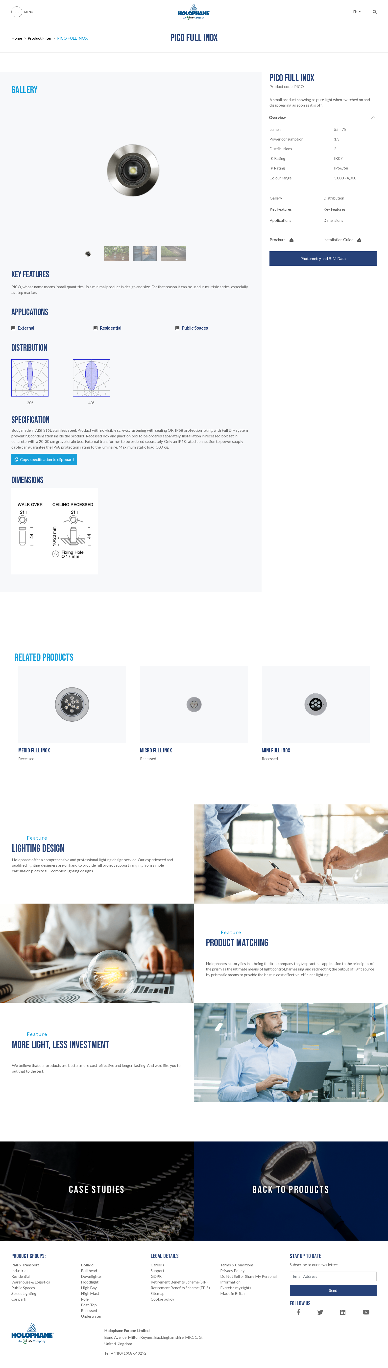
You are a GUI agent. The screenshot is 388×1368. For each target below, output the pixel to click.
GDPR (156, 1276)
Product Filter (39, 38)
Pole (85, 1299)
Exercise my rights (235, 1287)
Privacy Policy (232, 1270)
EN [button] (357, 12)
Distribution (333, 198)
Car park (18, 1299)
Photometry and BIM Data (323, 258)
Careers (157, 1264)
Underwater (91, 1316)
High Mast (90, 1293)
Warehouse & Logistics (30, 1282)
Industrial (19, 1270)
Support (157, 1270)
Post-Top (89, 1304)
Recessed (89, 1310)
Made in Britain (233, 1293)
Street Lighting (23, 1293)
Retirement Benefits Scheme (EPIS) (180, 1287)
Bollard (87, 1264)
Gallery (276, 198)
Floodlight (89, 1282)
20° (30, 402)
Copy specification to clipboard (44, 459)
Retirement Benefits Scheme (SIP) (179, 1282)
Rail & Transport (25, 1264)
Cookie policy (162, 1299)
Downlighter (91, 1276)
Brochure (281, 239)
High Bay (89, 1287)
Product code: (286, 86)
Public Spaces (23, 1287)
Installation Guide (342, 239)
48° (91, 402)
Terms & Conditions (237, 1264)
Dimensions (333, 220)
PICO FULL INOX (72, 38)
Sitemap (158, 1293)
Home (16, 38)
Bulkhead (89, 1270)
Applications (280, 220)
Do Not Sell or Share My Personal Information (248, 1279)
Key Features (281, 209)
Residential (20, 1276)
